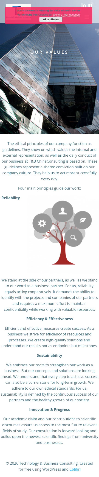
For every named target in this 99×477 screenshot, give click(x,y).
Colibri (74, 469)
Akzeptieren (51, 19)
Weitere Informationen (66, 14)
